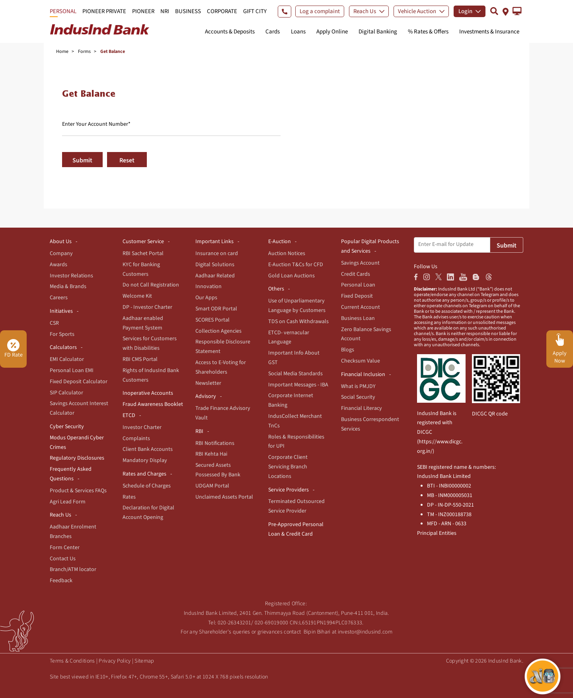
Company (61, 253)
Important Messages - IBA (298, 385)
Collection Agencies (218, 331)
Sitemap (144, 661)
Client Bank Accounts (148, 449)
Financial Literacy (361, 408)
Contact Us (63, 559)
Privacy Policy (115, 661)
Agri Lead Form (68, 502)
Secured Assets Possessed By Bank (217, 470)
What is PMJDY (358, 386)
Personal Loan (358, 285)
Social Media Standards (295, 374)
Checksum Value (360, 361)
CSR (54, 323)
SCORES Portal (212, 320)
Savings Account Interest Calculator (79, 408)
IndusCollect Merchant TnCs (295, 421)
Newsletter (208, 383)
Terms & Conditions (72, 661)
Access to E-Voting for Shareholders (220, 367)
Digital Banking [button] (378, 31)
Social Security (358, 397)
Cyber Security (67, 427)
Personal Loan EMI (72, 370)
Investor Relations (71, 276)
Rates (129, 497)
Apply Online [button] (332, 31)
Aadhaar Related (215, 276)
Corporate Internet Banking (290, 400)
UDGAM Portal (212, 486)
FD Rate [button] (13, 349)
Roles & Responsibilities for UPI (296, 441)
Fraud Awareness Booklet (153, 404)
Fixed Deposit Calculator (78, 382)
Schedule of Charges (147, 486)
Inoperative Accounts (148, 393)
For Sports (62, 334)
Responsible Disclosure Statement (222, 346)
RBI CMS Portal (140, 359)
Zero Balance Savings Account (366, 334)
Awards (58, 265)
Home (62, 51)
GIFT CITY (255, 11)
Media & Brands (68, 287)
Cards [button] (272, 31)
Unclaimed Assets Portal (224, 497)
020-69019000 (271, 623)
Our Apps (206, 298)
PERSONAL (63, 11)
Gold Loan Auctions (291, 276)
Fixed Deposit (357, 296)
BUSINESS (188, 11)
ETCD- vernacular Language (288, 337)
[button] (517, 11)
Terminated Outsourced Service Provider (296, 506)
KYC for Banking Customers (141, 269)
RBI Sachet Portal (143, 253)
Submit (82, 160)
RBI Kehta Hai (211, 454)
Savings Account (360, 263)
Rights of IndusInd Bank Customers (151, 375)
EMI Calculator (67, 359)
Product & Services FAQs (78, 491)
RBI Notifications (214, 443)
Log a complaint (320, 11)
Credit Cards (355, 274)
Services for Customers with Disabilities (150, 343)
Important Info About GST (294, 358)
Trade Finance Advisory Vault (222, 413)
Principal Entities (436, 533)
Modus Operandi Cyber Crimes (77, 442)
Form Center (65, 548)
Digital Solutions (214, 265)
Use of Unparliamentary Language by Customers (296, 305)
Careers (59, 298)
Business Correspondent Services (370, 424)
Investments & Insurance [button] (489, 31)
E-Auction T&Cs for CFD (295, 265)
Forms (84, 51)
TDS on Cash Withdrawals (298, 322)
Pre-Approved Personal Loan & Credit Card (296, 529)
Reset (126, 160)
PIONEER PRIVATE (104, 11)
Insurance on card (216, 253)
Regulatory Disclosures (77, 458)
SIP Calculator (66, 393)
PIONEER (143, 11)
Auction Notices (286, 253)
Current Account (360, 307)
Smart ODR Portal (216, 309)
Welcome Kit (137, 296)
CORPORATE (222, 11)
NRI (164, 11)
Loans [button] (298, 31)
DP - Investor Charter (147, 307)
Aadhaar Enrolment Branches (73, 531)
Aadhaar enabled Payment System (143, 323)
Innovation (208, 287)
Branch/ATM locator (73, 569)
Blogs (347, 350)
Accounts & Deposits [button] (230, 31)
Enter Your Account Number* (96, 124)
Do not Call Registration (151, 285)
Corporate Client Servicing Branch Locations (288, 466)
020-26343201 (234, 623)
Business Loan (358, 318)
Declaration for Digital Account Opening (148, 512)
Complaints (136, 439)
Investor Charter (142, 427)
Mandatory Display (145, 460)
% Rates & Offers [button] (428, 31)
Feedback (61, 581)
